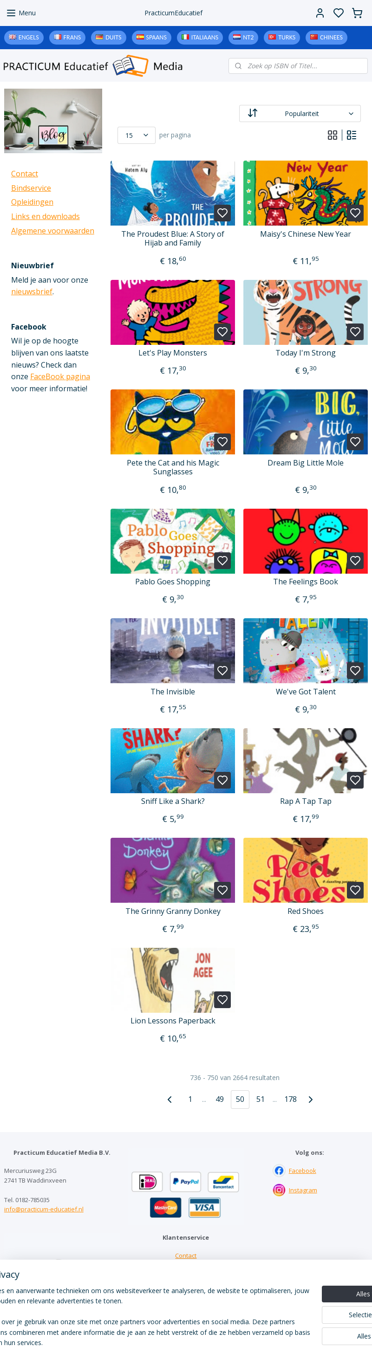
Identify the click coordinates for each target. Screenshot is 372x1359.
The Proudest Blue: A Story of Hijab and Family (172, 238)
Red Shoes (305, 911)
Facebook (302, 1170)
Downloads (186, 1284)
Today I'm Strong (305, 353)
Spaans (156, 37)
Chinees (331, 37)
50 (240, 1099)
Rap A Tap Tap (305, 801)
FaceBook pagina (60, 376)
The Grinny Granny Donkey (172, 911)
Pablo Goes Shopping (172, 581)
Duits (113, 37)
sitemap (224, 1342)
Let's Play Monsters (172, 353)
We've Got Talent (305, 691)
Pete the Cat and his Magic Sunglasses (172, 467)
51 (260, 1099)
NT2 (248, 37)
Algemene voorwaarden (52, 231)
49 (219, 1099)
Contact (24, 173)
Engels (29, 37)
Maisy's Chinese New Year (305, 234)
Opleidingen (32, 202)
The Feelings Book (305, 581)
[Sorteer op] (300, 113)
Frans (72, 37)
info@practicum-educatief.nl (44, 1209)
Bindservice (31, 188)
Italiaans (204, 37)
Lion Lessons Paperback (172, 1020)
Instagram (303, 1190)
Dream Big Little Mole (306, 463)
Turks (286, 37)
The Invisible (172, 691)
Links (186, 1275)
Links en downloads (45, 216)
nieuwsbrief (31, 291)
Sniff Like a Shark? (172, 801)
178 (290, 1099)
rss (243, 1342)
